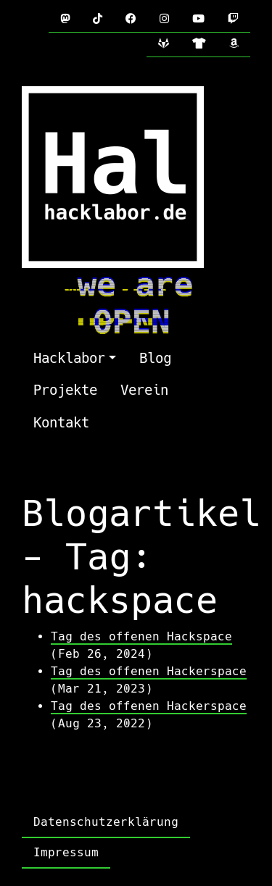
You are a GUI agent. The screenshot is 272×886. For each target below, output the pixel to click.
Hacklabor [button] (69, 358)
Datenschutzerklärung (105, 822)
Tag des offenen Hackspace (141, 636)
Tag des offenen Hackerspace (149, 671)
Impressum (66, 852)
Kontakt (61, 422)
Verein (144, 390)
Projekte (65, 390)
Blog (155, 358)
